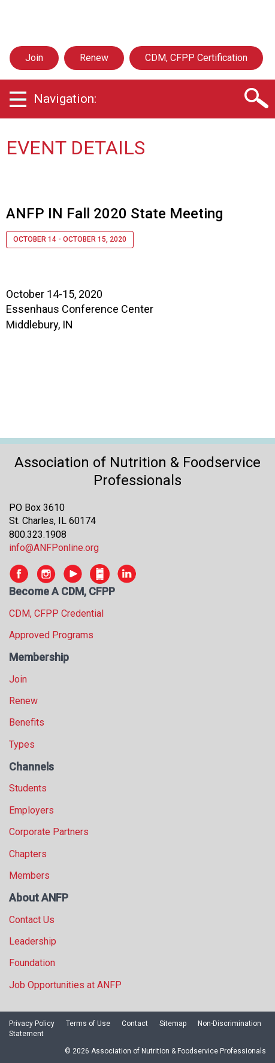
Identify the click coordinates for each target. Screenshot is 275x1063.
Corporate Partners (49, 831)
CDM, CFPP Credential (56, 613)
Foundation (32, 962)
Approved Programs (51, 635)
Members (29, 875)
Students (28, 788)
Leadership (32, 941)
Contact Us (32, 919)
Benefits (26, 722)
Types (22, 744)
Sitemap (172, 1023)
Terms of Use (88, 1023)
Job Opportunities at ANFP (65, 985)
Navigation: (65, 99)
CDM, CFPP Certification (196, 57)
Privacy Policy (32, 1023)
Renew (94, 57)
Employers (31, 810)
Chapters (28, 854)
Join (34, 57)
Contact (135, 1023)
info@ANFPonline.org (54, 547)
